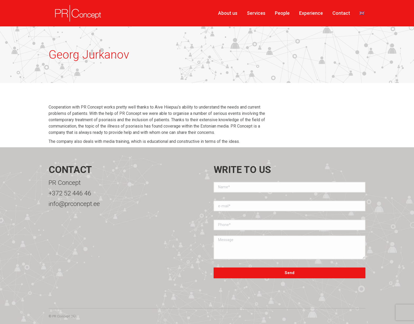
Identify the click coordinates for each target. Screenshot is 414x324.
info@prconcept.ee (74, 204)
